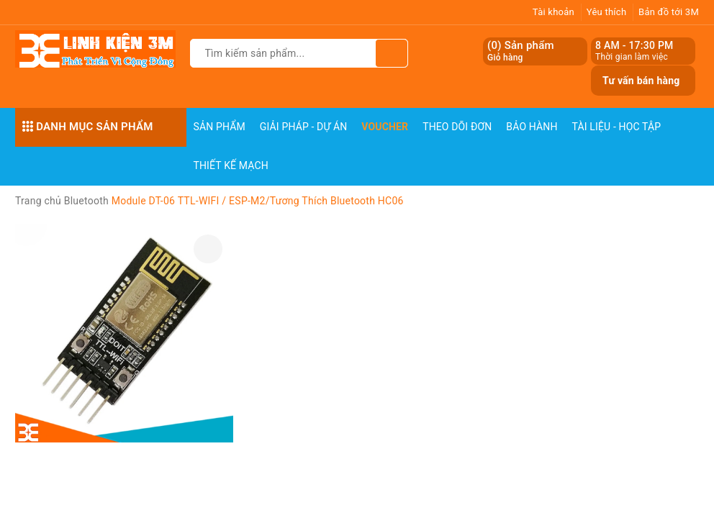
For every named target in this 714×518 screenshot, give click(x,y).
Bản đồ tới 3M (668, 11)
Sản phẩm (219, 126)
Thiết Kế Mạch (231, 165)
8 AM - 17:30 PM (634, 45)
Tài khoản (553, 11)
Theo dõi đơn (457, 126)
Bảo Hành (531, 126)
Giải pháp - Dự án (304, 126)
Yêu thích (607, 11)
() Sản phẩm (520, 51)
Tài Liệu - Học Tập (616, 126)
